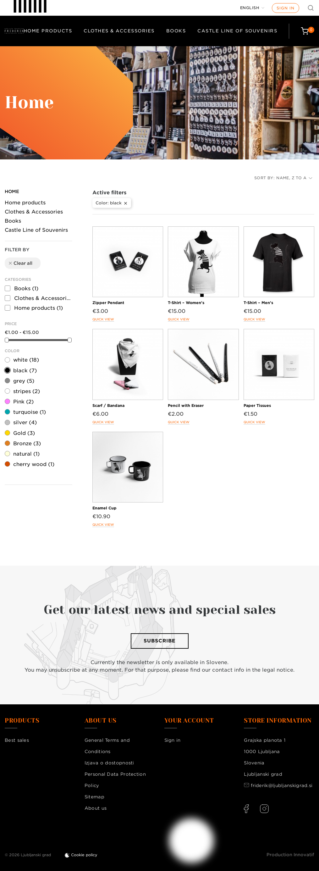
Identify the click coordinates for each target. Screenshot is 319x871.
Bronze (27, 444)
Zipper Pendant (108, 302)
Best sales (17, 740)
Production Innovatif (290, 854)
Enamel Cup (104, 508)
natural (26, 454)
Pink (23, 402)
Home (12, 191)
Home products (48, 30)
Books (176, 30)
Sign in (285, 8)
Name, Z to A (294, 177)
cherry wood (33, 464)
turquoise (29, 412)
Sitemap (94, 796)
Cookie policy (84, 854)
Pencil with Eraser (186, 405)
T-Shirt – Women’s (186, 302)
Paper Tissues (257, 405)
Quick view (103, 319)
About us (96, 808)
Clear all (20, 263)
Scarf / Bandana (108, 405)
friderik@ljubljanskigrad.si (281, 785)
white (26, 360)
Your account (189, 720)
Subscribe (160, 641)
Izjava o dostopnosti (109, 762)
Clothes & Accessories (119, 30)
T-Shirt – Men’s (258, 302)
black (25, 371)
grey (23, 381)
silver (25, 422)
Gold (24, 433)
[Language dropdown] (252, 8)
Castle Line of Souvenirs (237, 30)
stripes (26, 391)
